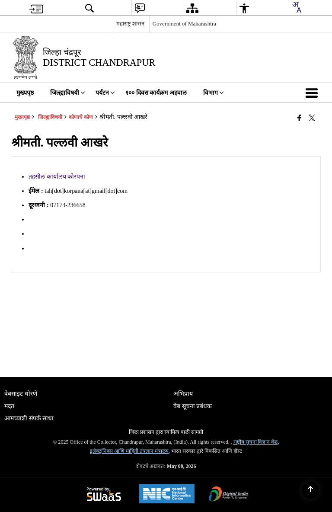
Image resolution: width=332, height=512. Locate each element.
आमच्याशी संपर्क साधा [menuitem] (29, 418)
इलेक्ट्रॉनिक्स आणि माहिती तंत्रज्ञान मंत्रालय (129, 451)
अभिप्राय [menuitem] (183, 393)
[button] (313, 92)
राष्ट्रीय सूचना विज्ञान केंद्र (255, 442)
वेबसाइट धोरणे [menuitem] (20, 393)
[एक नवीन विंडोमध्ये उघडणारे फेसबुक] (299, 118)
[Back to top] (310, 490)
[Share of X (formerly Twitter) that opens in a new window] (311, 118)
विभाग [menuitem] (213, 93)
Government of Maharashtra (184, 23)
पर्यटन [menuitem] (105, 93)
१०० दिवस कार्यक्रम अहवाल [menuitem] (156, 93)
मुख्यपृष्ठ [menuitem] (25, 93)
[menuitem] (36, 8)
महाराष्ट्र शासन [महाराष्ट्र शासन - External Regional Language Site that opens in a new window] (130, 23)
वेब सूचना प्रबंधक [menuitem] (192, 406)
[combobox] (296, 7)
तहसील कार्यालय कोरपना (57, 176)
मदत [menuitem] (9, 406)
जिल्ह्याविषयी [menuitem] (67, 93)
